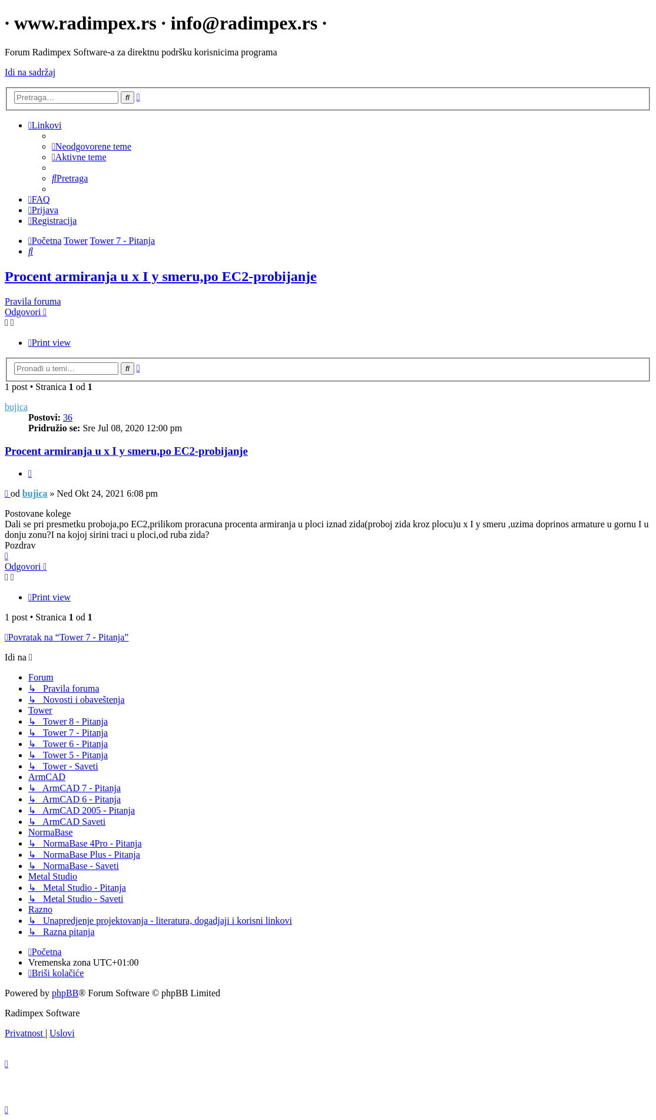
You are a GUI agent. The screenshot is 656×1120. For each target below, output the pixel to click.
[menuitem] (91, 146)
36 (67, 417)
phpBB (65, 993)
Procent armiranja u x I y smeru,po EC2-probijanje (161, 276)
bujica (16, 407)
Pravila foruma (33, 301)
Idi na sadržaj (30, 72)
